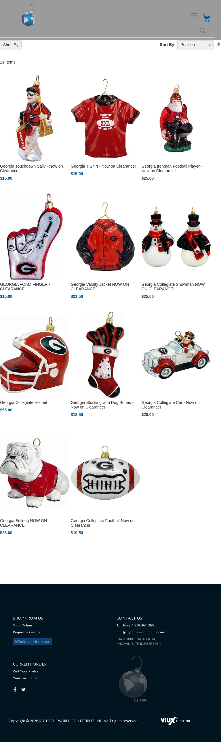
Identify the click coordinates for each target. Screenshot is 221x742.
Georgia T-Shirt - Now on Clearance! (103, 166)
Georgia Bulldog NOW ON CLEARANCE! (23, 523)
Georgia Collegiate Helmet (23, 402)
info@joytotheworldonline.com (141, 632)
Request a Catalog (26, 632)
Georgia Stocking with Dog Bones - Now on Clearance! (102, 404)
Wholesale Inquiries (32, 641)
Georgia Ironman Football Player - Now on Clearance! (172, 168)
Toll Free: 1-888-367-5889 (136, 625)
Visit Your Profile (26, 671)
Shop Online (22, 625)
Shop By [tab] (10, 45)
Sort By (167, 44)
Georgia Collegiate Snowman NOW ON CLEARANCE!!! (173, 286)
